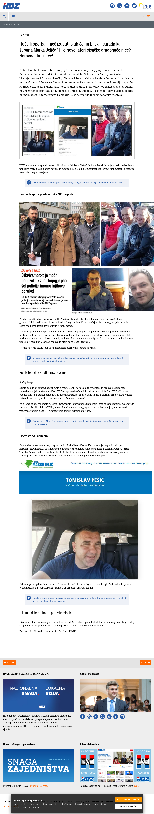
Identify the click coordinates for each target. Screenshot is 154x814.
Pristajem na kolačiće (128, 800)
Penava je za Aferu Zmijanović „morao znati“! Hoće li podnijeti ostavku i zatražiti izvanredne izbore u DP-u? (78, 423)
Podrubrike (9, 24)
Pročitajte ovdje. (39, 785)
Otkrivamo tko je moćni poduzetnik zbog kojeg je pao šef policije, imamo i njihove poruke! (77, 182)
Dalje (144, 662)
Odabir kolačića (128, 806)
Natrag (11, 662)
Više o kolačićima (30, 807)
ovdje (137, 785)
